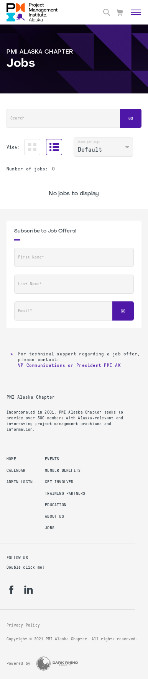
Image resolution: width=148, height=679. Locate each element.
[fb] (11, 590)
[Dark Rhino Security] (57, 663)
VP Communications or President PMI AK (69, 365)
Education (55, 505)
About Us (54, 516)
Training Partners (65, 493)
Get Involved (59, 482)
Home (11, 459)
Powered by (18, 663)
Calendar (16, 470)
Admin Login (20, 482)
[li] (28, 590)
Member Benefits (63, 470)
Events (52, 459)
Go (130, 118)
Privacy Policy (23, 625)
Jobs (49, 528)
